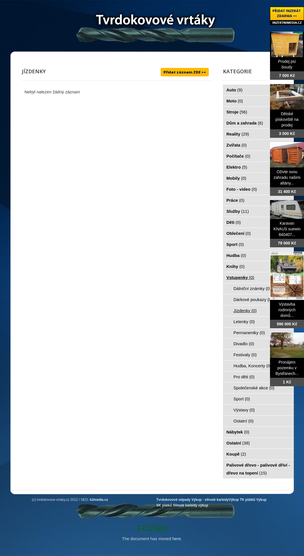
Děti (233, 222)
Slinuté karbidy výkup (190, 505)
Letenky (244, 321)
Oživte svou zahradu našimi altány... (287, 177)
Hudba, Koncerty (252, 365)
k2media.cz (99, 500)
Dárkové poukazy (253, 299)
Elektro (236, 167)
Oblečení (238, 233)
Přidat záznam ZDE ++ (184, 72)
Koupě (236, 454)
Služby (237, 211)
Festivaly (245, 354)
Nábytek (237, 432)
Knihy (235, 266)
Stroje (236, 112)
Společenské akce (253, 387)
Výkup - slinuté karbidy (210, 500)
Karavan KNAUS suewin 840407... (287, 229)
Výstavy (244, 409)
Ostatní (243, 420)
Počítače (238, 156)
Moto (234, 100)
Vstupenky (240, 277)
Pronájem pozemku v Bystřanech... (287, 368)
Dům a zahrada (244, 123)
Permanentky (249, 332)
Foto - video (241, 189)
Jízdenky (245, 310)
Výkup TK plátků (242, 500)
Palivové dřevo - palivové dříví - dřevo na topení (258, 469)
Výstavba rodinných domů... (287, 310)
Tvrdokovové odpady (173, 500)
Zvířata (236, 145)
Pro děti (243, 376)
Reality (237, 134)
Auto (234, 89)
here (176, 538)
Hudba (236, 255)
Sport (235, 244)
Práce (235, 200)
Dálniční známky (252, 288)
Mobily (236, 178)
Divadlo (243, 343)
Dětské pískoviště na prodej (287, 119)
